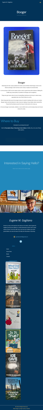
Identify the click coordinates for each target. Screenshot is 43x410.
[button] (40, 2)
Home (7, 249)
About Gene (9, 251)
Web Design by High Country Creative (21, 408)
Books (7, 254)
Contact (8, 256)
